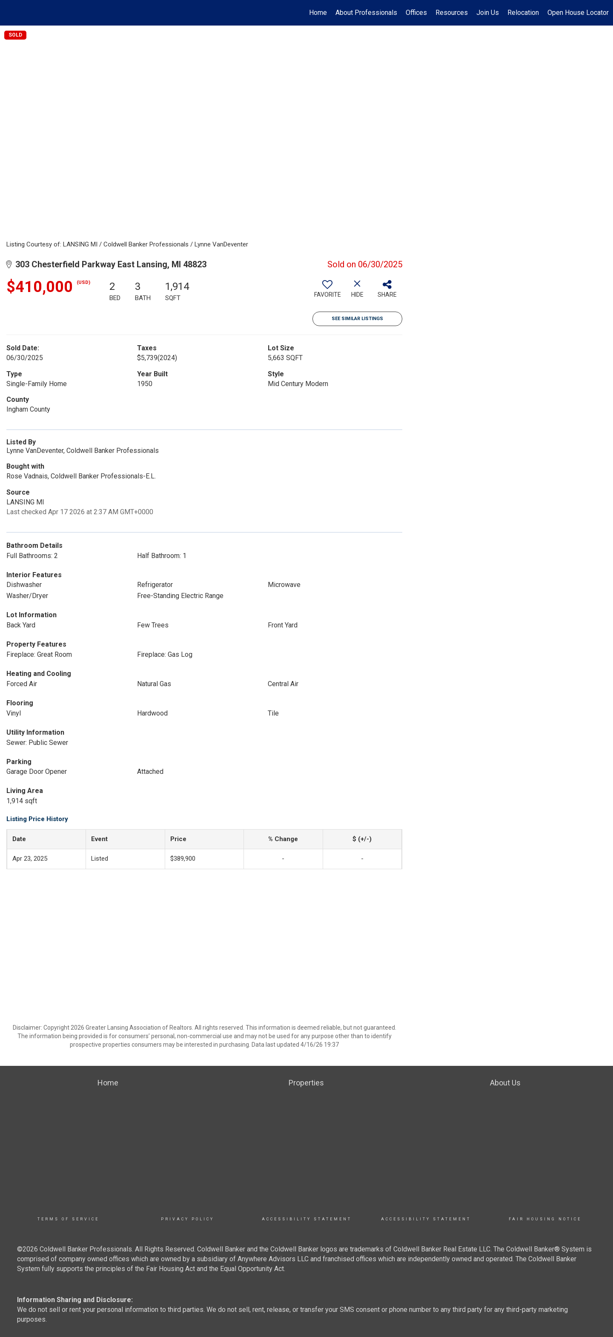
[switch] (327, 292)
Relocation (523, 13)
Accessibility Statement (307, 1219)
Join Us (487, 13)
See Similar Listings (357, 318)
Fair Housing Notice (545, 1219)
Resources (451, 13)
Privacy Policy (187, 1219)
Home (318, 13)
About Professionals (366, 13)
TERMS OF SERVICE (68, 1219)
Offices (416, 13)
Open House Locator (578, 13)
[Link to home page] (10, 13)
